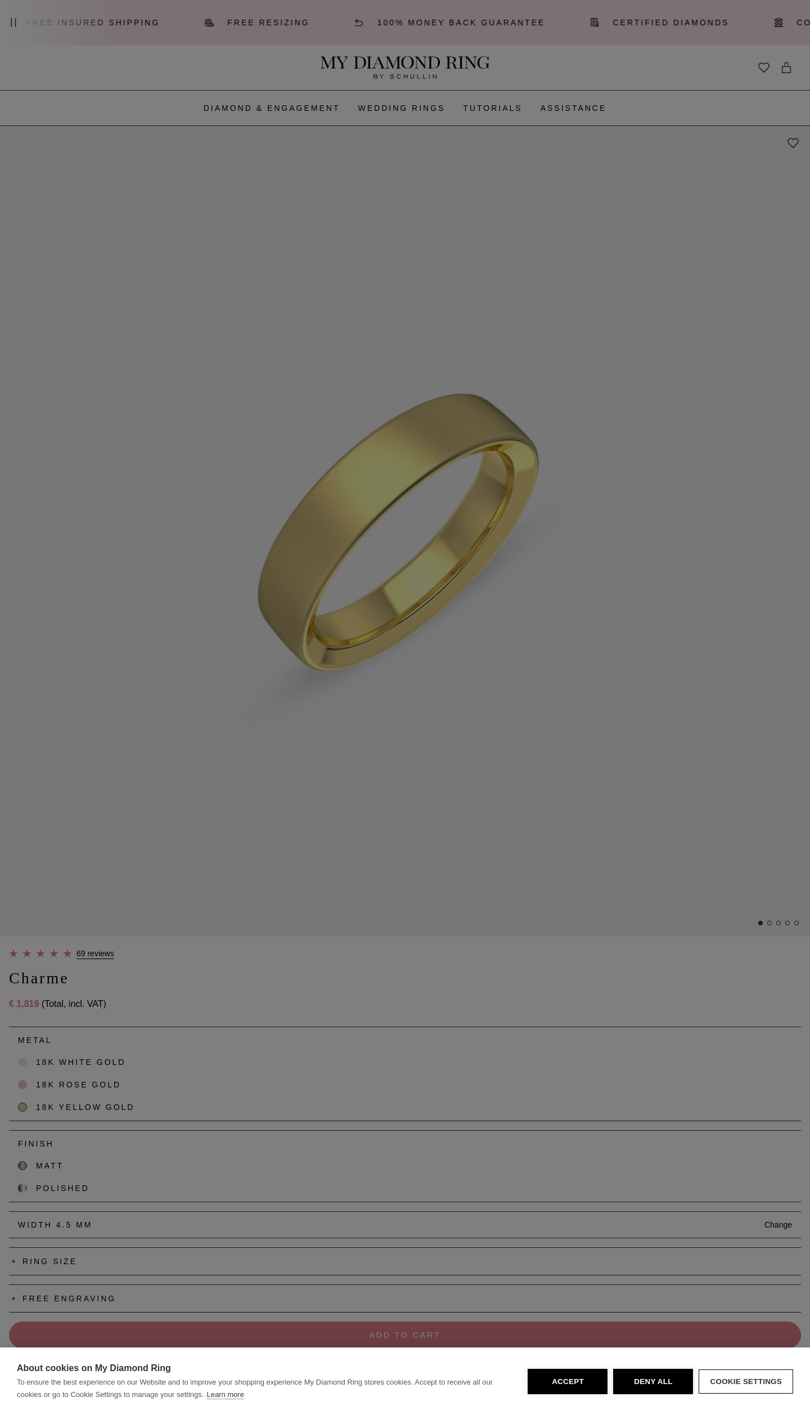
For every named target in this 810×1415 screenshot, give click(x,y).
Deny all (653, 1381)
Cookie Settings (746, 1381)
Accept (568, 1381)
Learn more (225, 1394)
